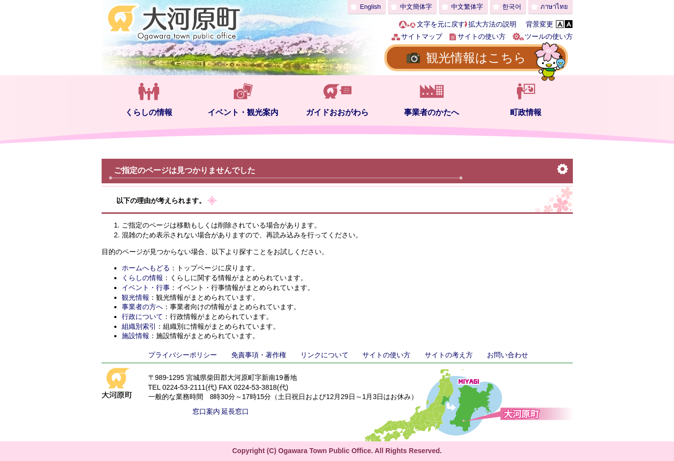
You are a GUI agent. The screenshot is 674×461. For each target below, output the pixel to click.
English (370, 6)
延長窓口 (235, 411)
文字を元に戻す (441, 24)
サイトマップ (421, 36)
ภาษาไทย (554, 6)
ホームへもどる (146, 268)
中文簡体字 (416, 6)
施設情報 (135, 336)
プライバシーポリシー (182, 355)
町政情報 (525, 112)
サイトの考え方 (449, 355)
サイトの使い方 (482, 36)
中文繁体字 (467, 6)
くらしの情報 (148, 112)
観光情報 (135, 297)
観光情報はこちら (476, 57)
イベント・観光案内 (243, 112)
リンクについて (324, 355)
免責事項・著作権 (258, 355)
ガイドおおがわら (337, 112)
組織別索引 (139, 326)
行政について (142, 316)
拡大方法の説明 (492, 24)
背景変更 (539, 24)
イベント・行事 (146, 287)
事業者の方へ (142, 307)
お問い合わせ (507, 355)
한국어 (511, 6)
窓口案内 (206, 411)
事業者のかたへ (431, 112)
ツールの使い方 (549, 36)
